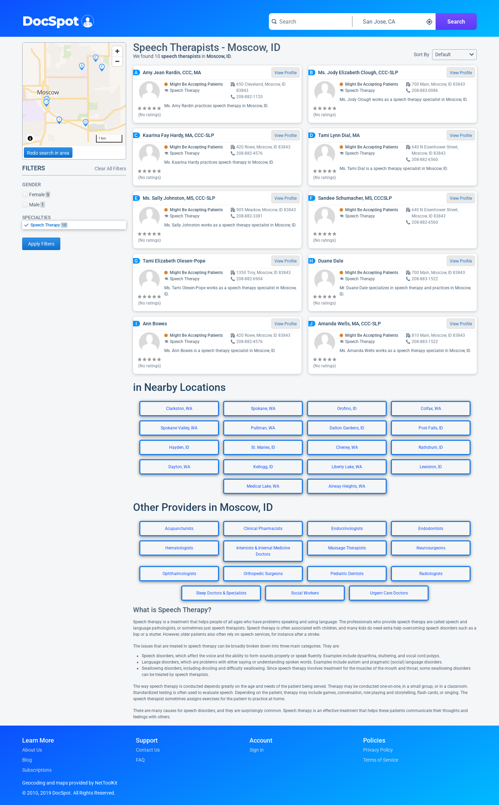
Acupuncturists (179, 528)
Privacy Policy (378, 750)
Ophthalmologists (179, 573)
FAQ (140, 760)
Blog (27, 760)
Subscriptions (37, 770)
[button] (454, 54)
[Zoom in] (117, 51)
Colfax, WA (431, 408)
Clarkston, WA (179, 408)
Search (456, 21)
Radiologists (431, 573)
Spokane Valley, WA (179, 428)
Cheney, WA (347, 447)
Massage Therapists (347, 548)
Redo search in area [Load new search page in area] (48, 153)
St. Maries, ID (263, 447)
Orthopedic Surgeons (263, 573)
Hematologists (179, 548)
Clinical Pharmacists (263, 528)
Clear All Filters (110, 168)
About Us (32, 750)
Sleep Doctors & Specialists (221, 593)
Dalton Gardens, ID (347, 428)
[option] (78, 225)
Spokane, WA (263, 408)
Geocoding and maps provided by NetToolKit (69, 783)
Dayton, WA (179, 466)
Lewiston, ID (431, 466)
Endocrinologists (347, 528)
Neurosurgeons (431, 548)
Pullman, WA (263, 428)
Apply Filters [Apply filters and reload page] (41, 244)
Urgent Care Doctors (389, 593)
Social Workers (305, 593)
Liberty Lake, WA (347, 466)
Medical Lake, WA (263, 486)
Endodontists (430, 528)
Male (33, 205)
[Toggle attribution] (30, 138)
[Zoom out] (117, 61)
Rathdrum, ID (431, 447)
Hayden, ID (179, 447)
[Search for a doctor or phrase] (310, 21)
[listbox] (74, 225)
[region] (74, 94)
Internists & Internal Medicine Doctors (263, 551)
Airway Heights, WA (347, 486)
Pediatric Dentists (347, 573)
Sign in (257, 750)
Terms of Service (380, 760)
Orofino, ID (347, 408)
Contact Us (148, 750)
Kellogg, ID (263, 466)
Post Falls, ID (431, 428)
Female (36, 194)
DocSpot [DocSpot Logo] (56, 20)
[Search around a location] (394, 21)
